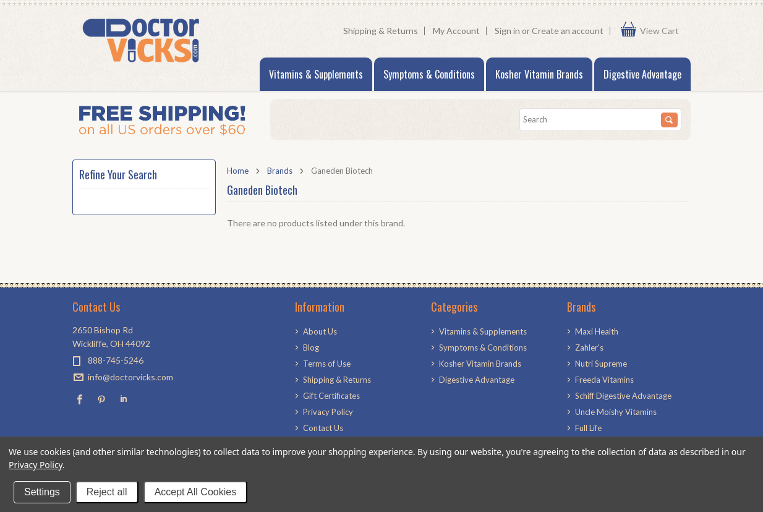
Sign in (507, 30)
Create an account (567, 30)
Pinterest (101, 399)
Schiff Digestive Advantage (623, 396)
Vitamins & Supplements (316, 74)
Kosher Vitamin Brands (539, 74)
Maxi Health (596, 331)
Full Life (588, 428)
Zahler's (589, 347)
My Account (456, 30)
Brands (279, 171)
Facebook (80, 399)
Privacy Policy (35, 465)
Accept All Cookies (196, 492)
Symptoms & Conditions (429, 74)
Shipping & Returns (380, 30)
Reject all (107, 492)
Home (238, 171)
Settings (42, 492)
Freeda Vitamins (604, 380)
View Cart (662, 31)
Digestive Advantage (642, 74)
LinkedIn (123, 399)
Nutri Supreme (601, 364)
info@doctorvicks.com (130, 377)
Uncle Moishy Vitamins (616, 412)
